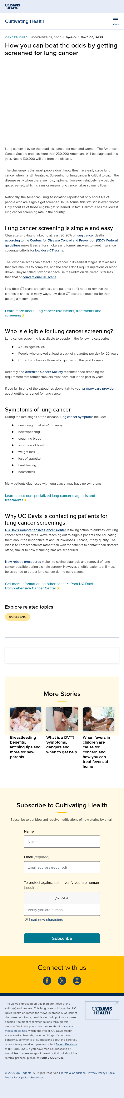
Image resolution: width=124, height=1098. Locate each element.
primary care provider (98, 388)
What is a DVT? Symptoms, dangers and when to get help (61, 744)
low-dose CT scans (49, 250)
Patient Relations (66, 1044)
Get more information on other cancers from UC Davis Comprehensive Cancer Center (49, 586)
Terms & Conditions (73, 1072)
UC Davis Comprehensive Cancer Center (35, 530)
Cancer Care (16, 37)
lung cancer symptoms (76, 416)
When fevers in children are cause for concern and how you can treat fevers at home (96, 751)
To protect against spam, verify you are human (61, 885)
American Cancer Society (44, 371)
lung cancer (85, 235)
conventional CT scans (39, 277)
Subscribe (62, 938)
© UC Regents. (18, 1072)
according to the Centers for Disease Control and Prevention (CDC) (55, 240)
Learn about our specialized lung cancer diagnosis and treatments (50, 498)
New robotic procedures (23, 561)
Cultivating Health (24, 21)
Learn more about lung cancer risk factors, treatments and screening (53, 313)
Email (36, 856)
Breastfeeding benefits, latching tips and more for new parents (25, 747)
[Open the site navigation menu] (115, 21)
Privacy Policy (96, 1072)
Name (29, 831)
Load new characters (43, 919)
